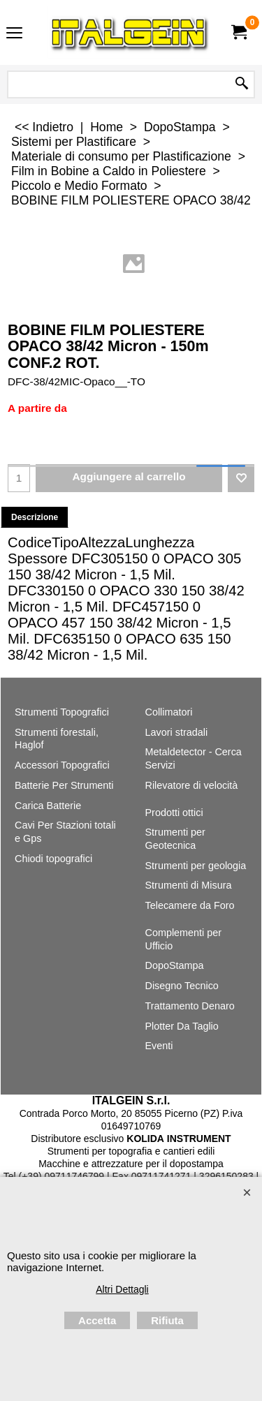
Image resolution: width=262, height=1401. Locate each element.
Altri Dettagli (122, 1289)
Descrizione (34, 517)
